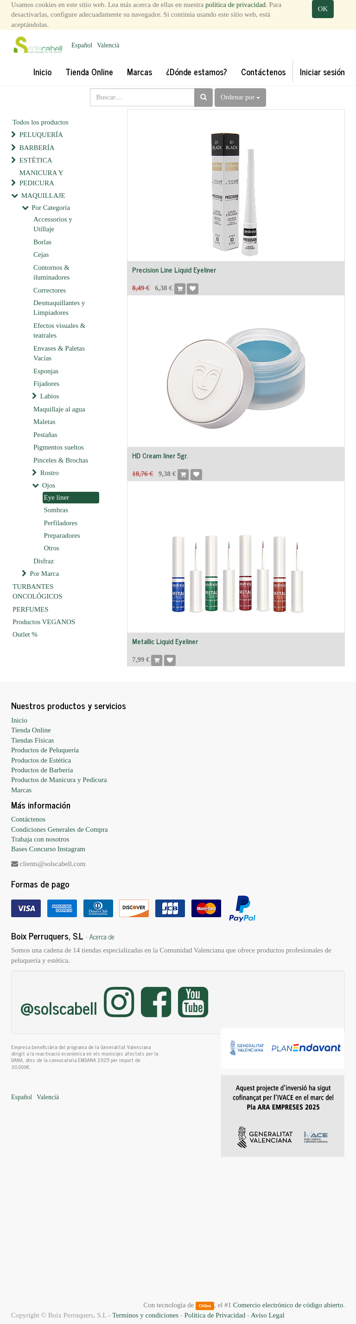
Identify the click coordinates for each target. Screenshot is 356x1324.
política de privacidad (235, 4)
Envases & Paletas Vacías (59, 353)
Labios (49, 396)
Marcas (21, 790)
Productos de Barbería (42, 770)
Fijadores (46, 383)
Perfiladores (60, 523)
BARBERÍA (37, 147)
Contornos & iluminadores (51, 272)
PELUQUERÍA (41, 134)
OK (323, 9)
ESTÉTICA (35, 160)
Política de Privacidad (215, 1315)
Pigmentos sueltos (58, 447)
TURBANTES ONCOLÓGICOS (38, 591)
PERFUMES (31, 609)
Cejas (41, 254)
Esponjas (45, 371)
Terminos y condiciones (145, 1315)
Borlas (42, 242)
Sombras (56, 510)
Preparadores (62, 535)
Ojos (48, 485)
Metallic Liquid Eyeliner (165, 641)
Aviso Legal (268, 1315)
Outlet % (25, 634)
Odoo (205, 1305)
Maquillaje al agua (59, 409)
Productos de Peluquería (45, 750)
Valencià (108, 45)
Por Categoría (51, 207)
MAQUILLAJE (43, 195)
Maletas (44, 421)
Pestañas (45, 434)
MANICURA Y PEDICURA (41, 177)
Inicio (19, 720)
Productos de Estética (41, 760)
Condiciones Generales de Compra (59, 829)
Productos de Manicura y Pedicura (59, 779)
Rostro (49, 472)
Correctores (49, 290)
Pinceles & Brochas (60, 460)
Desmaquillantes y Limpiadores (59, 307)
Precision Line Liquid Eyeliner (174, 269)
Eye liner (57, 497)
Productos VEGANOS (44, 622)
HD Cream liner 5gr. (160, 455)
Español (81, 45)
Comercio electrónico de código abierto (288, 1305)
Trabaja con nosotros (40, 839)
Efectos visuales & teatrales (59, 330)
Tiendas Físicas (32, 740)
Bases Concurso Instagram (48, 849)
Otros (51, 548)
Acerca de (101, 936)
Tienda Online (31, 730)
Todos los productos (41, 122)
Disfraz (43, 561)
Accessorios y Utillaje (52, 224)
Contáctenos (28, 819)
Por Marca (44, 573)
